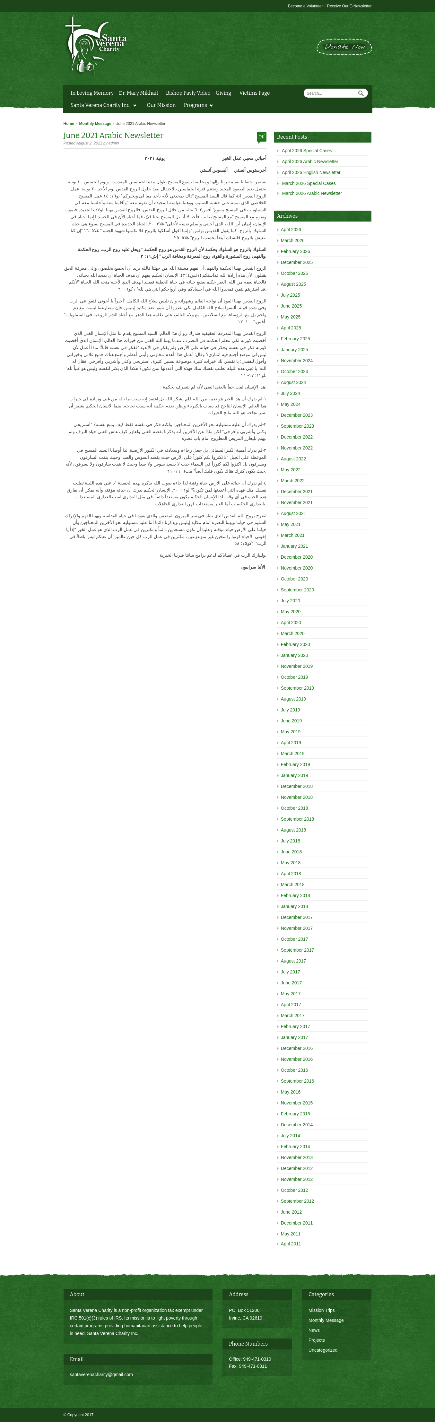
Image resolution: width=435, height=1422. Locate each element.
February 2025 (295, 338)
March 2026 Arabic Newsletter (312, 193)
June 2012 (291, 1212)
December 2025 (297, 262)
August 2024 (293, 382)
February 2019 (295, 764)
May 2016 (290, 1092)
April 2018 (291, 873)
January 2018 (294, 906)
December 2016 (297, 1048)
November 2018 (297, 797)
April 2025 (291, 327)
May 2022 (290, 469)
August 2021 (293, 513)
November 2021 (297, 502)
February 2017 (295, 1026)
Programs (197, 106)
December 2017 (297, 917)
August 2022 (293, 458)
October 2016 (294, 1070)
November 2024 (297, 360)
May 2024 (290, 404)
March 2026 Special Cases (309, 183)
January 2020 (294, 655)
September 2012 (297, 1201)
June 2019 (291, 720)
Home (69, 123)
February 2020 (295, 644)
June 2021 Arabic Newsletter (114, 135)
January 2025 (294, 349)
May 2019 (290, 731)
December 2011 (297, 1223)
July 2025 (290, 295)
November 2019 (297, 666)
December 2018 (297, 786)
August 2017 (293, 961)
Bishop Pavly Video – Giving (198, 93)
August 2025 (293, 284)
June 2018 (291, 851)
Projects (317, 1340)
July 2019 (290, 709)
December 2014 (297, 1124)
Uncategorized (323, 1350)
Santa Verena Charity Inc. (101, 106)
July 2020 (290, 600)
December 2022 (297, 437)
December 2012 (297, 1168)
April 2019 (291, 742)
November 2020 (297, 568)
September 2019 (297, 688)
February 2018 (295, 895)
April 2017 (291, 1004)
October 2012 (294, 1190)
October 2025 (294, 273)
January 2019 (294, 775)
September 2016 (297, 1081)
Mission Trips (322, 1310)
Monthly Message (95, 123)
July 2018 (290, 840)
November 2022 (297, 447)
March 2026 (293, 240)
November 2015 (297, 1102)
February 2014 (295, 1146)
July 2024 (290, 393)
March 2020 (293, 633)
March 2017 (293, 1015)
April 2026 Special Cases (307, 150)
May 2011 (290, 1233)
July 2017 (290, 971)
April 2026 (291, 229)
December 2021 (297, 491)
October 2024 (294, 371)
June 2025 (291, 306)
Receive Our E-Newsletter (349, 6)
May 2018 (290, 862)
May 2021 (290, 524)
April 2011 (291, 1243)
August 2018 (293, 830)
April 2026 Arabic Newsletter (310, 161)
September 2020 (297, 589)
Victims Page (254, 93)
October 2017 (294, 939)
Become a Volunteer (305, 6)
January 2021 (294, 546)
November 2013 (297, 1157)
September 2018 (297, 819)
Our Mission (161, 105)
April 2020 (291, 622)
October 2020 (294, 578)
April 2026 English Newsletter (311, 172)
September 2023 (297, 426)
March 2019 (293, 753)
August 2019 (293, 699)
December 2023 (297, 415)
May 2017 (290, 993)
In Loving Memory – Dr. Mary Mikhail (114, 93)
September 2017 (297, 950)
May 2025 (290, 316)
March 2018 (293, 884)
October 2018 (294, 808)
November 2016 (297, 1059)
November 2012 (297, 1179)
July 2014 (290, 1135)
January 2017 (294, 1037)
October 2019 (294, 677)
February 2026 (295, 251)
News (314, 1330)
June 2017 (291, 982)
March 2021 (293, 535)
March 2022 (293, 480)
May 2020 (290, 611)
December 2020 (297, 557)
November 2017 (297, 928)
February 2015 (295, 1113)
